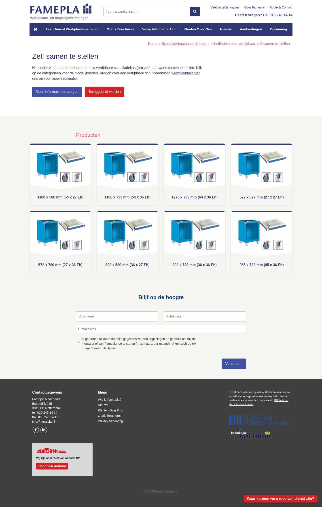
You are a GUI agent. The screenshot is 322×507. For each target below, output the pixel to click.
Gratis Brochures (120, 29)
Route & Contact (280, 7)
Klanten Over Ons (198, 29)
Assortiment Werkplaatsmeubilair (72, 29)
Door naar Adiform (52, 466)
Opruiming (278, 29)
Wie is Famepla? (109, 399)
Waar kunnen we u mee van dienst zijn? (280, 499)
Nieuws (226, 29)
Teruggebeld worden (104, 92)
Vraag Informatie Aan (159, 29)
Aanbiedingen (251, 29)
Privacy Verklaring (110, 421)
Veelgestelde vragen (225, 7)
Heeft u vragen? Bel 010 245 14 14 (263, 15)
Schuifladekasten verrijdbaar (184, 44)
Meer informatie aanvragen (57, 92)
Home (153, 44)
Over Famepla (254, 7)
